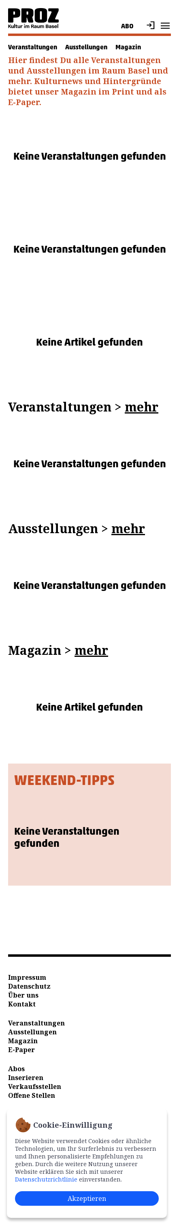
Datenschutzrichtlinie (46, 1179)
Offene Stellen (31, 1095)
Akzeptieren (87, 1198)
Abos (16, 1068)
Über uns (23, 995)
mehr (141, 407)
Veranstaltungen (32, 47)
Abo (127, 26)
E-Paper (21, 1049)
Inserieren (25, 1077)
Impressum (27, 977)
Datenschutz (29, 986)
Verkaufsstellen (34, 1086)
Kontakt (22, 1004)
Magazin (128, 47)
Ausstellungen (86, 47)
